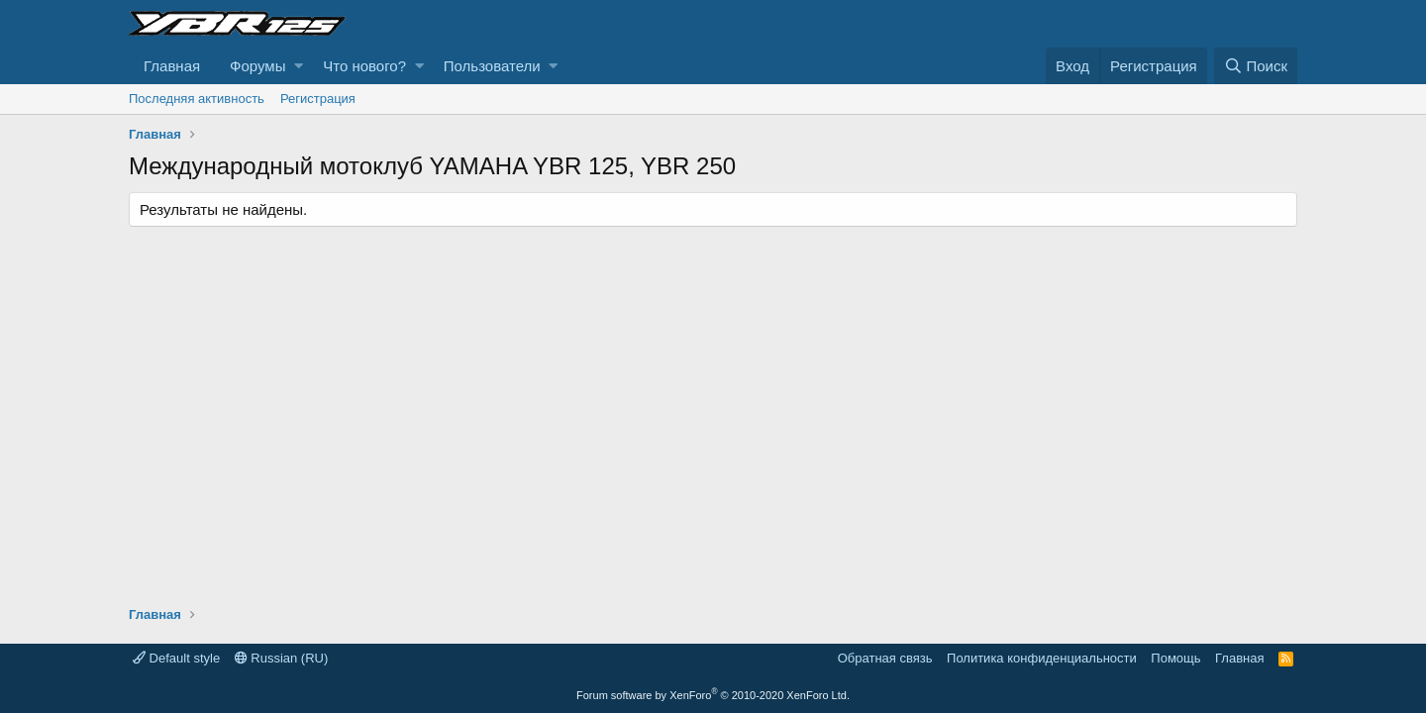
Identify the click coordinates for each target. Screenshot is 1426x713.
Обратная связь (885, 658)
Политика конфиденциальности (1042, 658)
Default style (176, 658)
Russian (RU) (282, 658)
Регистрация (318, 98)
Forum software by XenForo (713, 695)
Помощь (1175, 658)
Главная (172, 65)
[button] (298, 66)
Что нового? (364, 65)
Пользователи (492, 65)
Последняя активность (196, 98)
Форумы (257, 65)
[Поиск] (1255, 66)
